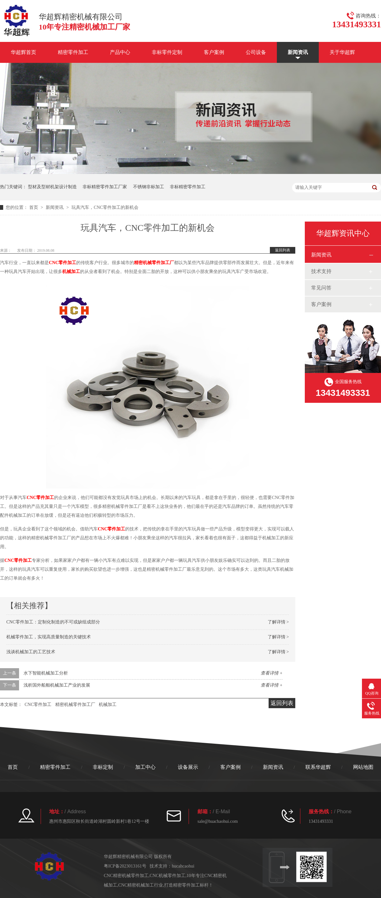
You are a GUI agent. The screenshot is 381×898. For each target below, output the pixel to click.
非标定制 (103, 767)
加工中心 (145, 767)
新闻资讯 (298, 52)
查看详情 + (272, 673)
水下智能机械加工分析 (45, 673)
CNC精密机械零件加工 (126, 875)
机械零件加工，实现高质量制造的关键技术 (48, 637)
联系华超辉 (318, 767)
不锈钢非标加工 (148, 186)
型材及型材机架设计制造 (52, 186)
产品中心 (120, 52)
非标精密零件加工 (187, 186)
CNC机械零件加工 (167, 875)
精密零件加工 (73, 52)
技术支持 (321, 271)
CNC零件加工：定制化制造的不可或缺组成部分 (53, 622)
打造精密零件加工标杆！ (188, 885)
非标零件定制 (167, 52)
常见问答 (321, 287)
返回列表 (282, 250)
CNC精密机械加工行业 (140, 885)
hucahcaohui (183, 866)
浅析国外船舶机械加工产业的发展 (56, 685)
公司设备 (256, 52)
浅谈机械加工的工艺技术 (30, 651)
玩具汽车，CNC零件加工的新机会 (104, 207)
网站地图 (363, 767)
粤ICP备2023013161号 (125, 866)
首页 (34, 207)
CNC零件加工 (62, 262)
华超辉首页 (23, 52)
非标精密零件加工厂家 (105, 186)
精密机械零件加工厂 (154, 262)
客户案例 (214, 52)
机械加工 (71, 271)
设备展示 (188, 767)
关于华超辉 (342, 52)
